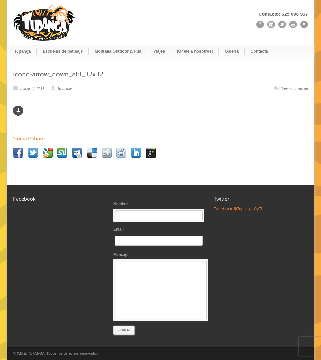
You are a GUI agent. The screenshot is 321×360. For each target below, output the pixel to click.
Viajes (159, 51)
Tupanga (22, 51)
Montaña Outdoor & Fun (118, 51)
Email (160, 236)
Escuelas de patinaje (63, 51)
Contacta (259, 51)
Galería (232, 51)
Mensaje (160, 286)
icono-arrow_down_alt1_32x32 (58, 74)
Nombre (160, 211)
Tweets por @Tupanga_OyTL (238, 209)
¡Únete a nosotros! (195, 51)
